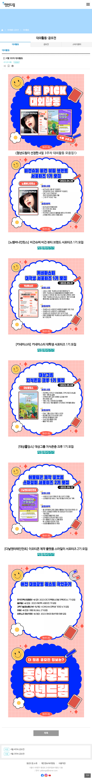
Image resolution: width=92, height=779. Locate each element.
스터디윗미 (77, 44)
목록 (46, 733)
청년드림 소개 (31, 763)
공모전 (46, 44)
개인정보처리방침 (48, 763)
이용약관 (62, 763)
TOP (87, 775)
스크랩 (8, 66)
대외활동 (26, 30)
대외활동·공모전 (13, 30)
